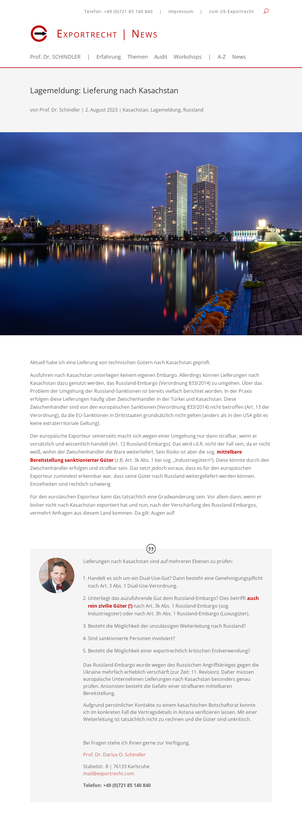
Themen (137, 57)
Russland (193, 110)
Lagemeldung (166, 110)
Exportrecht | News (107, 33)
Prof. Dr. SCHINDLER (55, 57)
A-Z (222, 57)
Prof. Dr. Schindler (60, 110)
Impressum (180, 11)
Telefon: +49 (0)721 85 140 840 (118, 11)
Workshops (188, 57)
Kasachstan (135, 110)
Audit (160, 57)
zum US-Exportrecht (231, 11)
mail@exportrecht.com (108, 773)
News (239, 57)
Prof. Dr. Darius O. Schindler (114, 754)
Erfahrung (108, 57)
